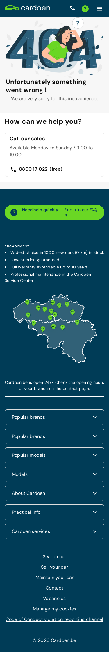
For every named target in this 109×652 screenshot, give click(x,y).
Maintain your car (54, 577)
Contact (54, 588)
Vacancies (54, 598)
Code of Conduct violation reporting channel (54, 619)
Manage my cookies (54, 609)
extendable (48, 267)
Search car (55, 557)
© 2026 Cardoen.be (54, 640)
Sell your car (54, 567)
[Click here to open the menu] (99, 9)
